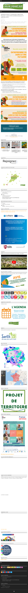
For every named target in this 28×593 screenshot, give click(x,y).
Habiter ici (3, 147)
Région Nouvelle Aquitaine (21, 22)
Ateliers (23, 147)
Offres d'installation (9, 22)
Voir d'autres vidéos (4, 529)
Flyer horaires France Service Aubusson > (7, 454)
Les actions (5, 22)
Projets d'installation (15, 22)
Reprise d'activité (3, 23)
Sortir (10, 23)
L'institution (2, 22)
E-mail (3, 194)
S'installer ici (7, 23)
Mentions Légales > (4, 559)
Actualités (13, 147)
